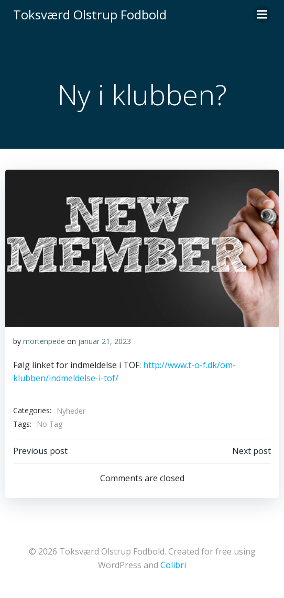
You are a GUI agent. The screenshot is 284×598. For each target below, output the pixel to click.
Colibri (173, 565)
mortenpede (44, 341)
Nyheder (71, 411)
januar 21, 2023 (104, 341)
